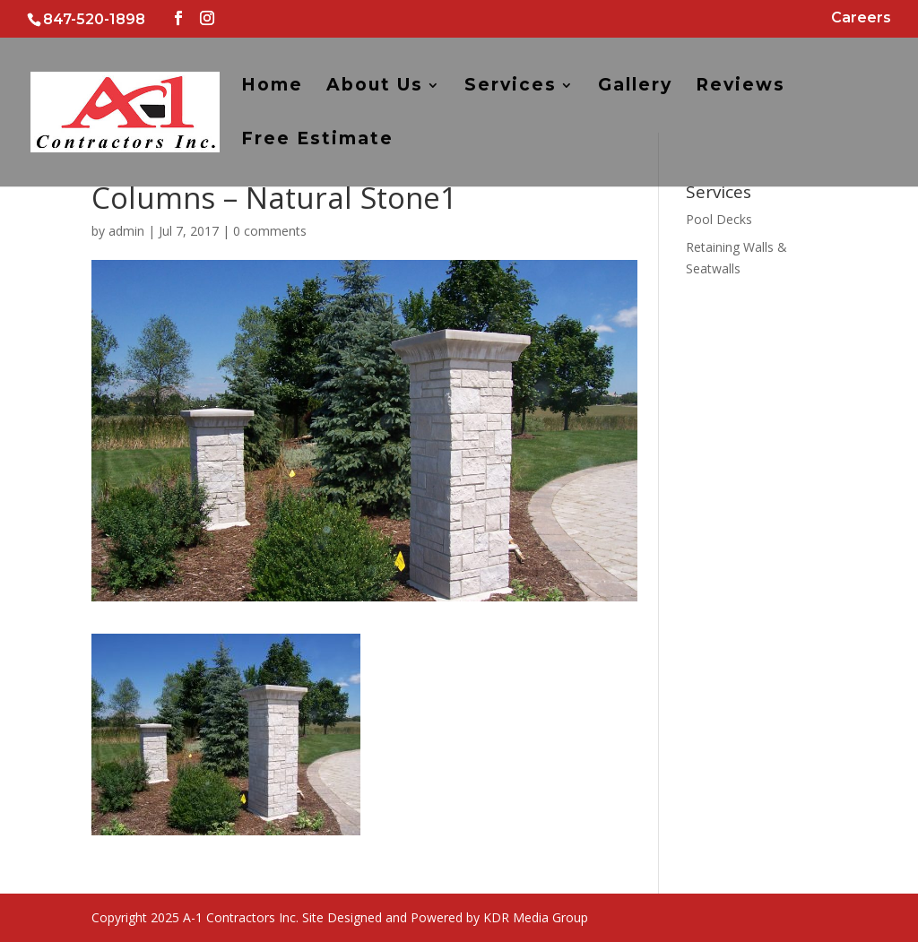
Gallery (635, 87)
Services (510, 87)
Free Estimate (317, 141)
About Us (374, 87)
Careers (861, 18)
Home (272, 87)
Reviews (740, 87)
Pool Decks (719, 219)
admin (126, 230)
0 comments (270, 230)
